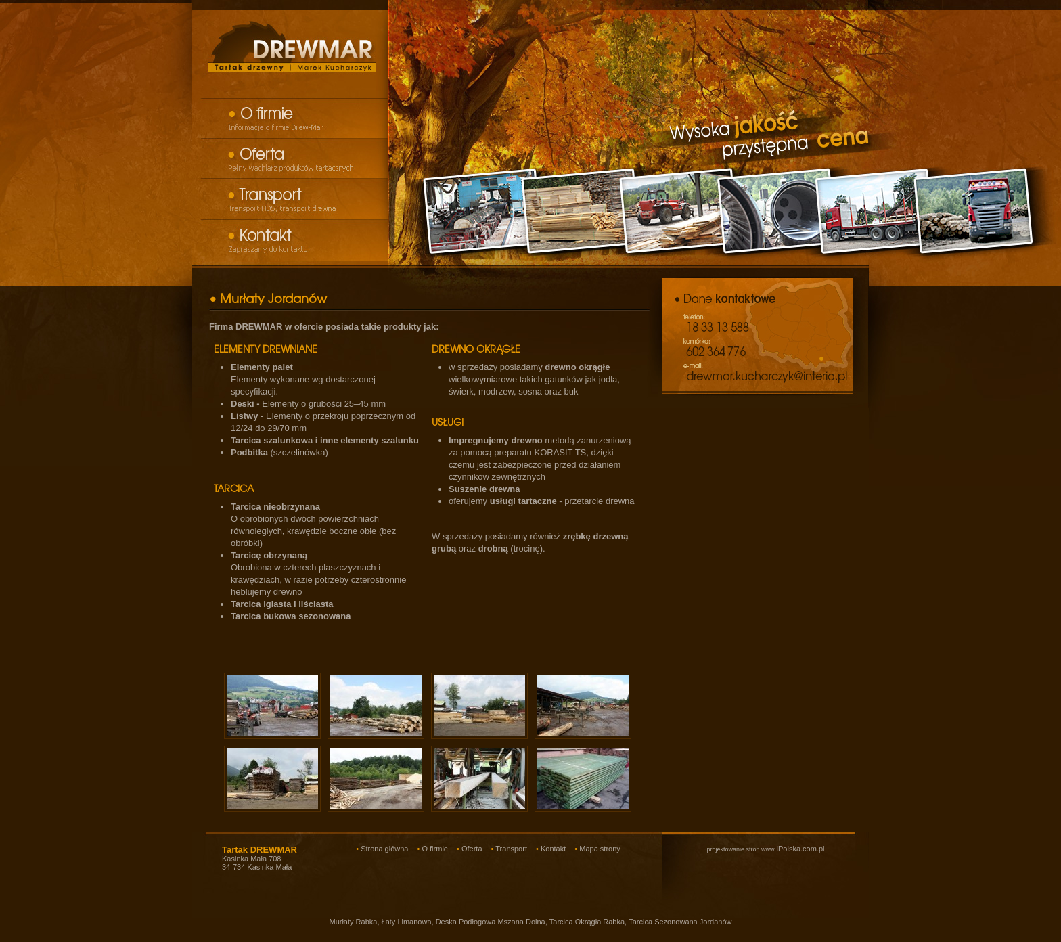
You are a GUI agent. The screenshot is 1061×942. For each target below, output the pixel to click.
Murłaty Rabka (353, 922)
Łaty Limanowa (407, 922)
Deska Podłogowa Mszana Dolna (490, 922)
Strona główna (384, 849)
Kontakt (553, 849)
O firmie (435, 849)
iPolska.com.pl (765, 849)
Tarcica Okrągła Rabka (587, 922)
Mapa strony (599, 849)
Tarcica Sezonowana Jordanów (680, 922)
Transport (511, 849)
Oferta (471, 849)
